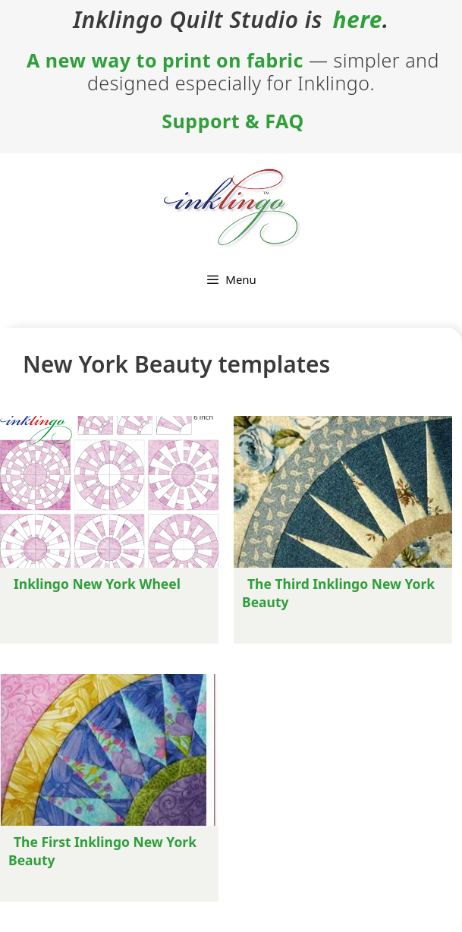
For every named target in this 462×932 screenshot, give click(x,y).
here (357, 19)
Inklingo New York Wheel (97, 584)
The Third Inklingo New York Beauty (338, 593)
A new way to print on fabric (165, 60)
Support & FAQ (232, 120)
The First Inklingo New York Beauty (102, 851)
